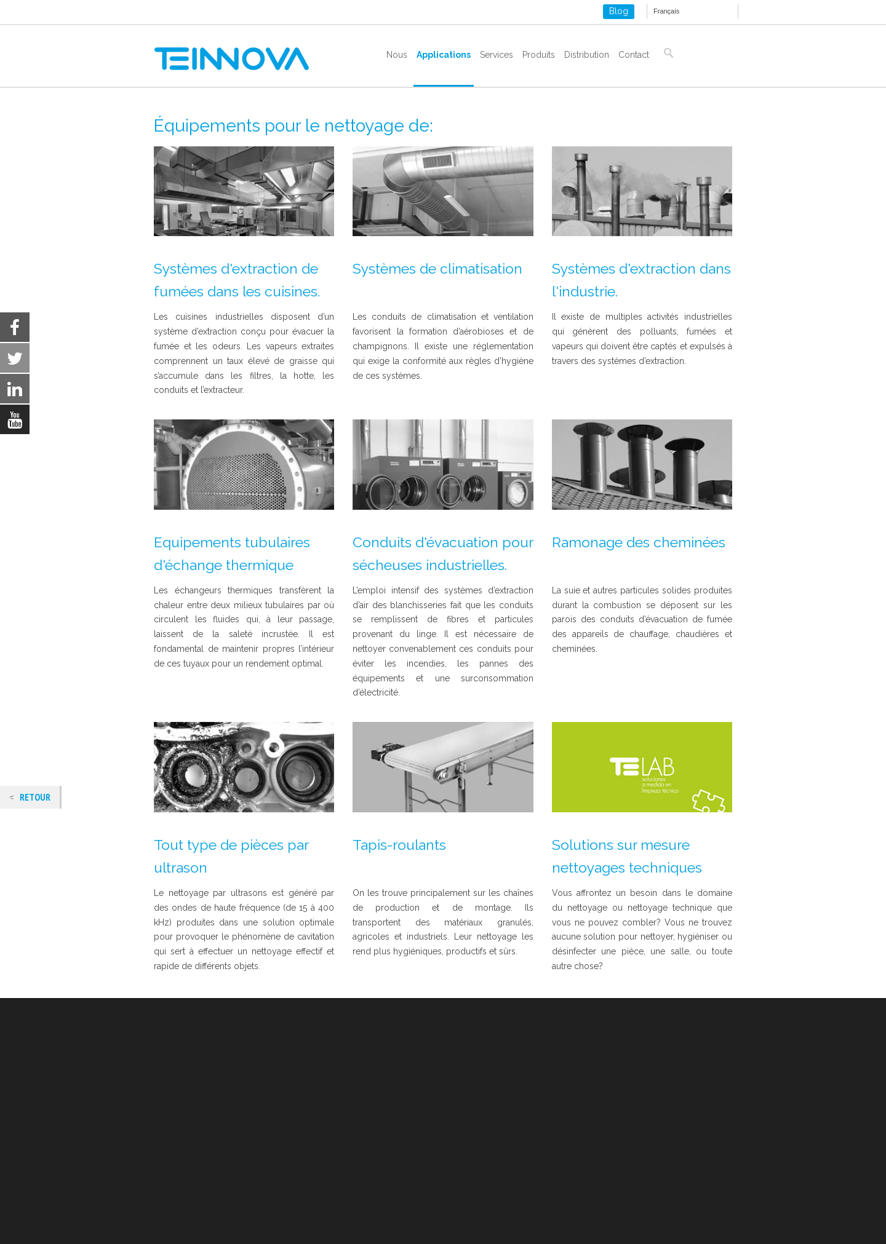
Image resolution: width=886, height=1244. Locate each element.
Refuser (690, 1225)
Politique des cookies (196, 1162)
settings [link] (527, 1230)
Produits (538, 55)
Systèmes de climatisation (437, 268)
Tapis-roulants (399, 844)
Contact (633, 55)
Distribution (586, 55)
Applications (444, 55)
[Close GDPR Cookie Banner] (816, 1225)
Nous (396, 55)
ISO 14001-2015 (184, 1190)
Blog (618, 11)
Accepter (613, 1225)
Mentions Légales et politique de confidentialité (248, 1147)
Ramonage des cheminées (638, 542)
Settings (764, 1225)
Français (666, 11)
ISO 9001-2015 (183, 1176)
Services (496, 55)
